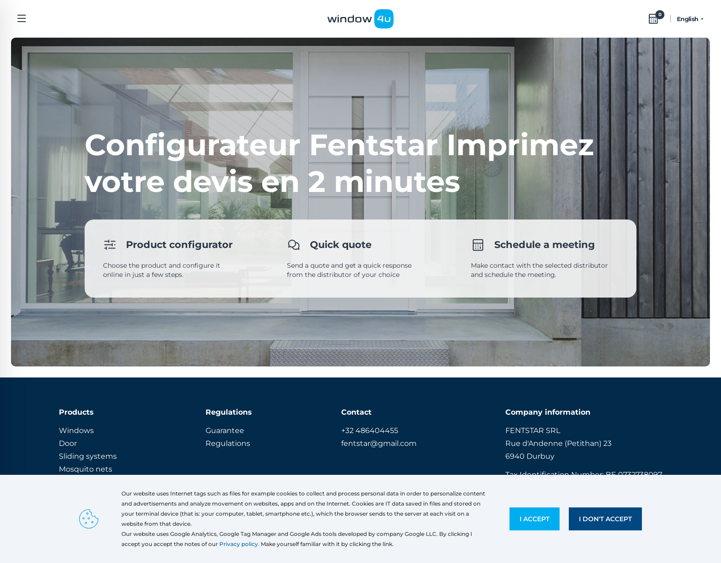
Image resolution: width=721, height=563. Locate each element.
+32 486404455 (369, 430)
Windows (76, 430)
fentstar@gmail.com (379, 443)
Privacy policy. (239, 543)
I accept (534, 519)
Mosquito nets (85, 469)
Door (68, 443)
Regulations (228, 443)
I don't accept (605, 519)
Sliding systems (88, 456)
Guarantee (225, 430)
